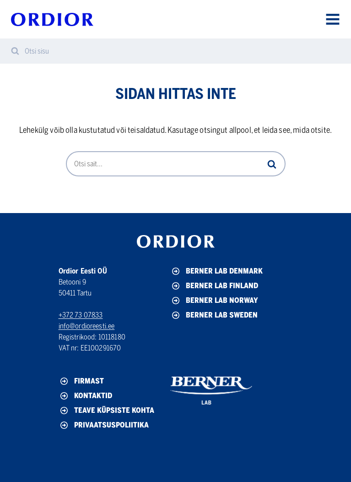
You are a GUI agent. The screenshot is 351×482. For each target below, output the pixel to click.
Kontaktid (85, 395)
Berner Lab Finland (214, 285)
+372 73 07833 (81, 315)
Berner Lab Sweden (214, 315)
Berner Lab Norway (214, 300)
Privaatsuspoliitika (104, 425)
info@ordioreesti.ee (87, 326)
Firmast (81, 381)
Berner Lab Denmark (216, 271)
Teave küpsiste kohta (106, 410)
